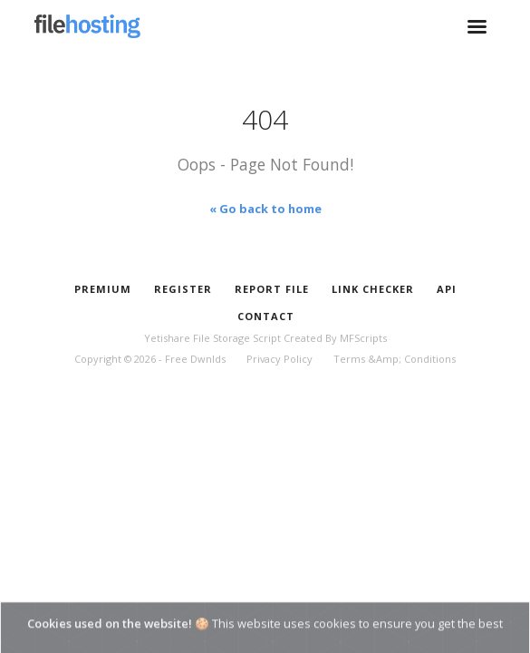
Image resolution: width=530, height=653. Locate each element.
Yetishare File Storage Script (212, 338)
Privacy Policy (279, 358)
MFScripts (363, 338)
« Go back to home (265, 208)
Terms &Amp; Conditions (394, 358)
